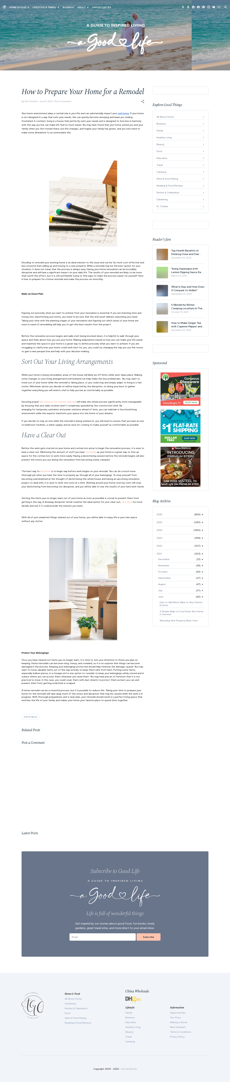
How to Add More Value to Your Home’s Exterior (181, 604)
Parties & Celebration (168, 192)
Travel (160, 165)
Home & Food (17, 7)
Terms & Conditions (180, 1031)
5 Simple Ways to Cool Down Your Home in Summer (181, 613)
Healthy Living (164, 137)
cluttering (90, 452)
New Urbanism (178, 1027)
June (160, 596)
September (164, 578)
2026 (159, 514)
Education (162, 158)
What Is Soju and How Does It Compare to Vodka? (187, 288)
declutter (45, 471)
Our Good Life (129, 1068)
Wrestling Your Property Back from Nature (179, 622)
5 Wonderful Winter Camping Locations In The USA (186, 306)
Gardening (162, 199)
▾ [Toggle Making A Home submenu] (28, 7)
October (163, 571)
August (162, 584)
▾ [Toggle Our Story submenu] (87, 7)
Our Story (175, 1017)
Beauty (161, 144)
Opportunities (101, 7)
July (160, 590)
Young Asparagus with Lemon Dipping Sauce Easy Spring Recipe (187, 270)
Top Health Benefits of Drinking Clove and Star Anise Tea (185, 252)
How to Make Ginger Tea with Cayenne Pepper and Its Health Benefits (186, 324)
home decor (30, 716)
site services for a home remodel (58, 401)
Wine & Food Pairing (167, 178)
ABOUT (81, 7)
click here (126, 502)
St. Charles (162, 206)
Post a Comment (62, 101)
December (164, 559)
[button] (143, 101)
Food (159, 151)
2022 (159, 545)
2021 (159, 553)
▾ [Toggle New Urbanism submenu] (58, 7)
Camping (161, 171)
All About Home (165, 116)
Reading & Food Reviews (170, 185)
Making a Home (178, 1022)
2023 (159, 538)
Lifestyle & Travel (44, 7)
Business (68, 7)
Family (160, 130)
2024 (159, 530)
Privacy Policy (177, 1036)
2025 (159, 522)
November (163, 565)
